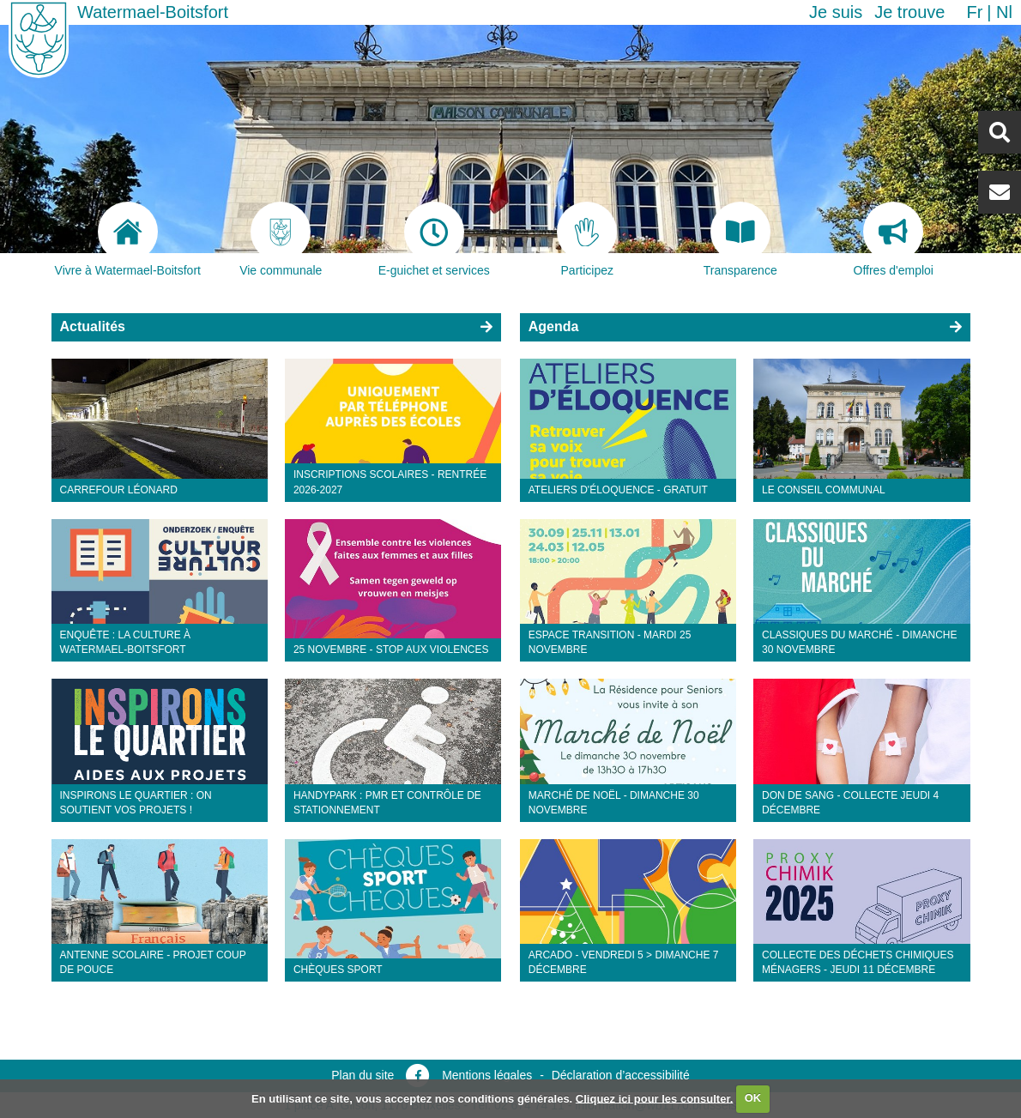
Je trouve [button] (909, 12)
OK (753, 1097)
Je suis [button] (835, 12)
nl (1004, 12)
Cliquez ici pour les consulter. (655, 1097)
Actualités (92, 326)
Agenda (554, 326)
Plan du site (362, 1075)
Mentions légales (487, 1075)
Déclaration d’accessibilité (621, 1075)
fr (974, 12)
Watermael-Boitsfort (152, 12)
